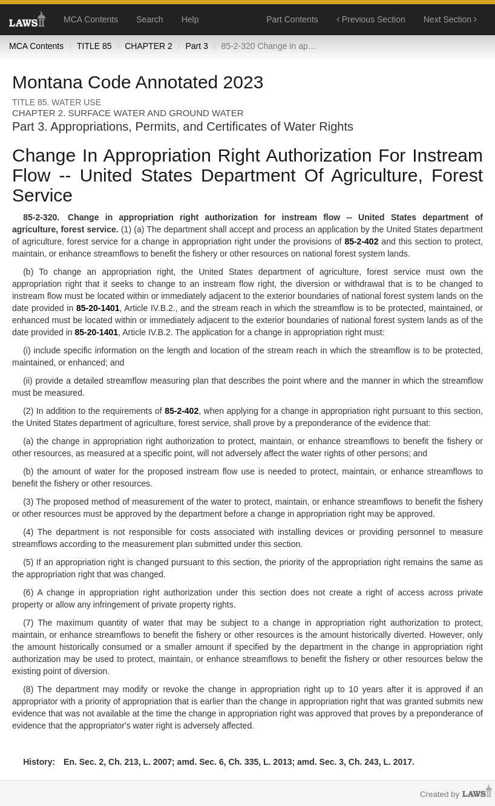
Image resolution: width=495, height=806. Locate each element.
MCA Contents (91, 19)
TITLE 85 (94, 46)
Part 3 (196, 46)
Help (190, 19)
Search (149, 19)
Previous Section (370, 19)
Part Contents (292, 19)
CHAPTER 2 (148, 46)
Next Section (450, 19)
